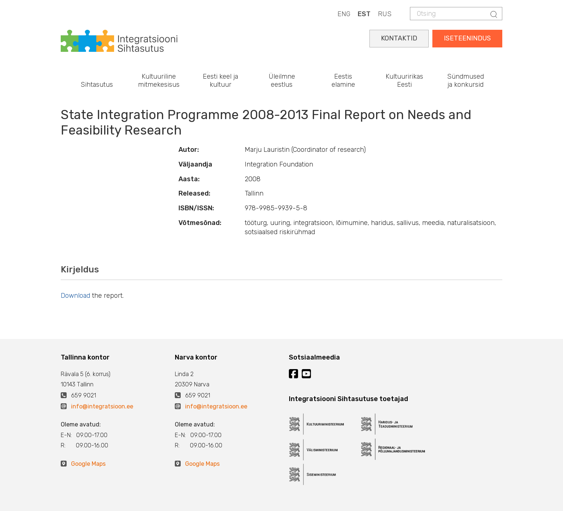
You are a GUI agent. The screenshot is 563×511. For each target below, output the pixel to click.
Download (75, 296)
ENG (343, 14)
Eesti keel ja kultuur (220, 80)
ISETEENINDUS (467, 38)
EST (364, 14)
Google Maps (88, 463)
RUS (385, 14)
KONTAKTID (399, 38)
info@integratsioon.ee (102, 406)
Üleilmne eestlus (282, 80)
